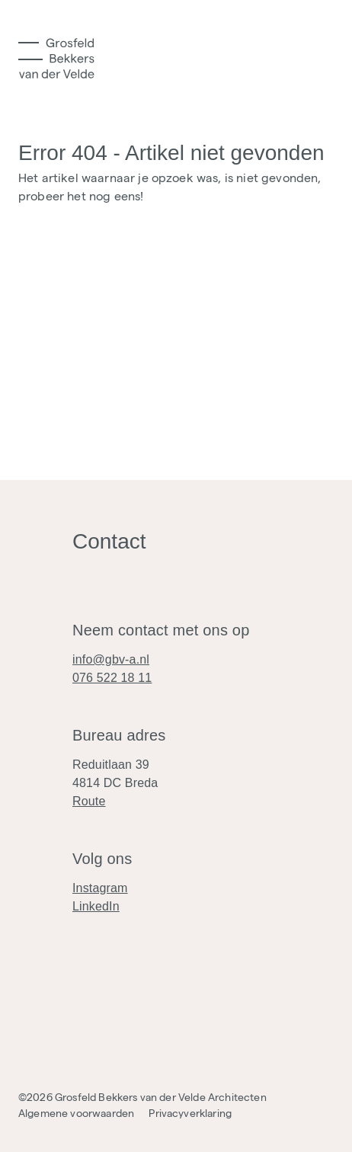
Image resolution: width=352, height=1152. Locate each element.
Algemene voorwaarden (76, 1113)
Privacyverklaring (190, 1113)
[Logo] (56, 58)
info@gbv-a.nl (110, 659)
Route (89, 801)
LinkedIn (96, 906)
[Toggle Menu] (30, 51)
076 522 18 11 (112, 677)
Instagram (100, 888)
